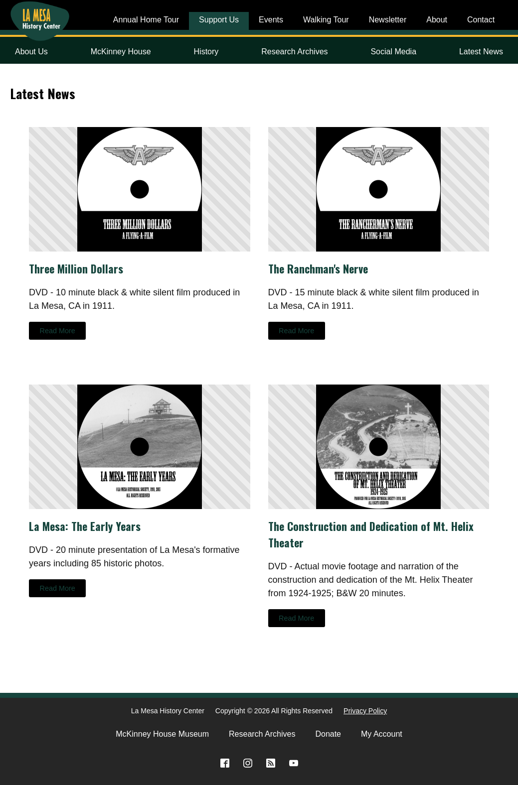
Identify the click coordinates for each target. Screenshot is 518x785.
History (206, 51)
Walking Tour (326, 19)
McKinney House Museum (162, 734)
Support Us (219, 19)
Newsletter (388, 19)
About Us (31, 51)
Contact (481, 19)
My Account (381, 734)
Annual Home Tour (146, 19)
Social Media (393, 51)
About (436, 19)
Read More (57, 331)
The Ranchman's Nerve (318, 268)
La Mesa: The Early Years (85, 526)
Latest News (481, 51)
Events (271, 19)
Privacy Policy (365, 711)
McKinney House (121, 51)
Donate (328, 734)
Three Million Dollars (76, 268)
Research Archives (294, 51)
